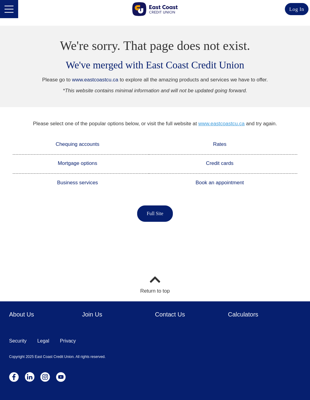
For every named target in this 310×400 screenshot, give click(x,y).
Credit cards (219, 163)
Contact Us (170, 314)
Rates (219, 144)
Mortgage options (77, 163)
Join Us (92, 314)
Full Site (155, 213)
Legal (43, 340)
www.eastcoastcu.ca (95, 80)
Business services (77, 182)
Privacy (68, 340)
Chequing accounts (77, 144)
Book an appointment (220, 182)
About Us (21, 314)
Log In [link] (296, 9)
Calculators (243, 314)
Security (18, 340)
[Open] (9, 9)
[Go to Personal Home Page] (155, 9)
